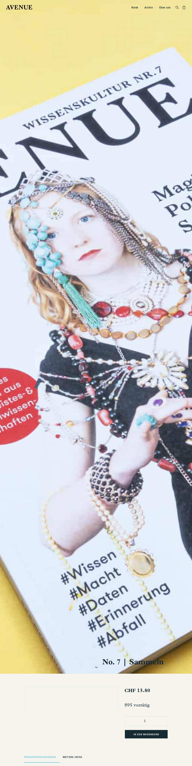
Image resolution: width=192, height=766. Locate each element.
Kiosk (134, 7)
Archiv (149, 7)
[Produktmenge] (146, 616)
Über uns (165, 7)
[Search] (178, 7)
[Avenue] (19, 7)
